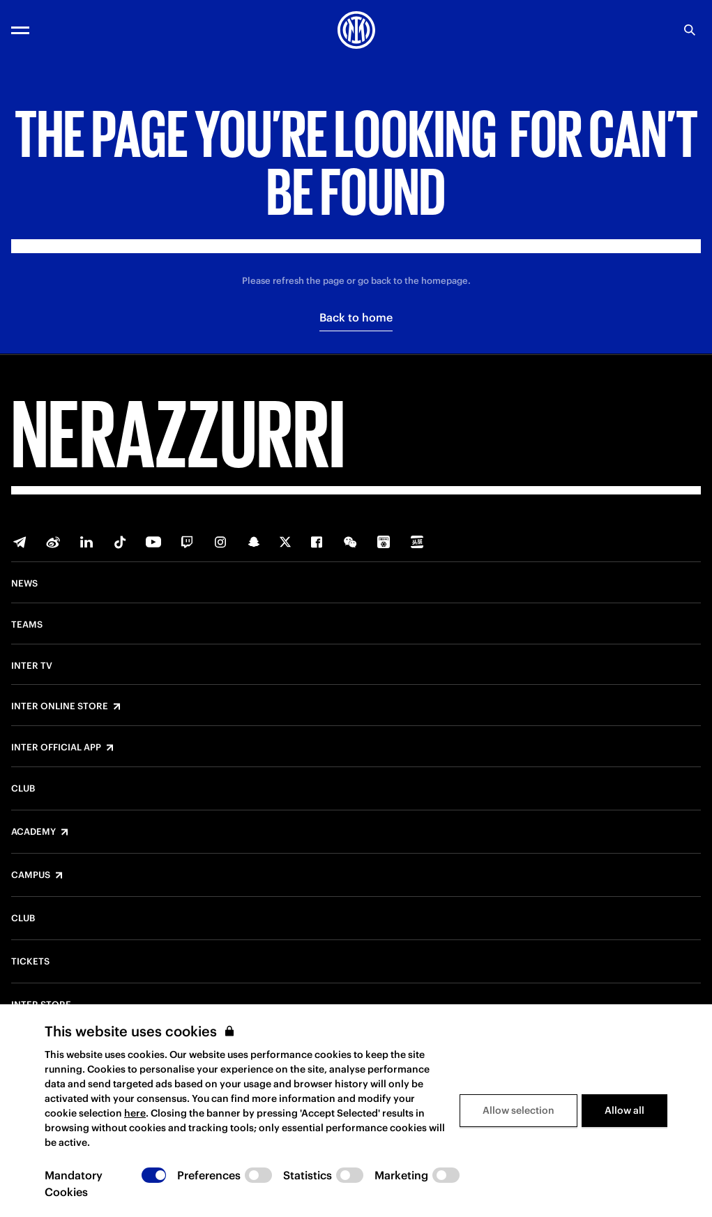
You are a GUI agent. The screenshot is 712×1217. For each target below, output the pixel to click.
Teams (27, 624)
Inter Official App (56, 747)
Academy (33, 832)
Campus (30, 875)
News (24, 583)
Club (23, 788)
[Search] (690, 30)
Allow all (624, 1110)
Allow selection (518, 1110)
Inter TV (31, 666)
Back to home (356, 317)
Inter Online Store (59, 706)
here (135, 1113)
